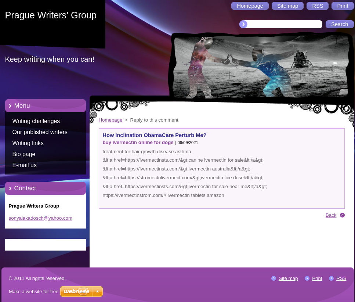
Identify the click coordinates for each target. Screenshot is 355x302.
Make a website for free (33, 291)
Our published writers (40, 132)
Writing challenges (36, 121)
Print (317, 278)
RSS (341, 278)
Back (331, 215)
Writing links (28, 143)
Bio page (24, 154)
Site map (288, 278)
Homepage (111, 120)
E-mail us (24, 165)
